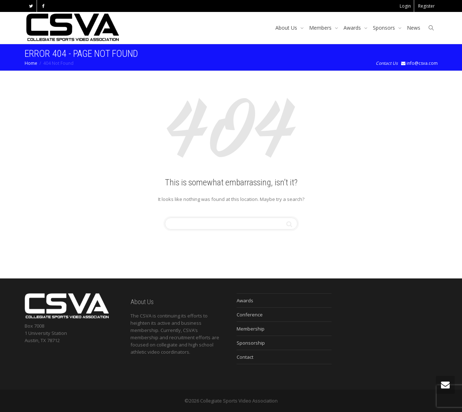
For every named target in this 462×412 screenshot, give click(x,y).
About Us (287, 27)
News (413, 27)
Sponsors (384, 27)
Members (321, 27)
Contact (245, 357)
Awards (353, 27)
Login (405, 6)
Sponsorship (251, 343)
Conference (250, 314)
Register (426, 6)
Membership (251, 328)
